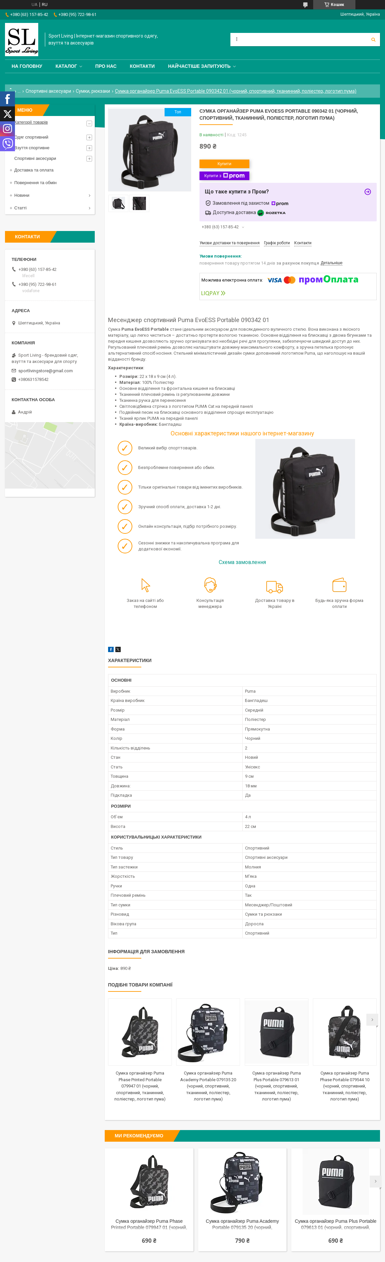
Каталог (66, 66)
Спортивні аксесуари (48, 91)
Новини (21, 195)
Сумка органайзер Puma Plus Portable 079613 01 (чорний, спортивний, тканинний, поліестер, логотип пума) (276, 1086)
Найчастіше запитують (199, 66)
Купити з (224, 176)
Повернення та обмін (35, 182)
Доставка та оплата (34, 170)
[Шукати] (373, 39)
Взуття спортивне (32, 147)
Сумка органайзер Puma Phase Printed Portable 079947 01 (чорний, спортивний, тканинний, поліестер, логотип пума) (140, 1086)
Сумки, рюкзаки (93, 91)
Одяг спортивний (31, 137)
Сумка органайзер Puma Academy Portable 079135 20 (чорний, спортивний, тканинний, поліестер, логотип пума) (208, 1086)
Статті (20, 207)
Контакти (142, 66)
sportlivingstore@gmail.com (45, 370)
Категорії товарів (31, 122)
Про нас (106, 66)
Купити (224, 163)
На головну (27, 66)
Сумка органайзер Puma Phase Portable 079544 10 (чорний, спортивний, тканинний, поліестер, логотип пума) (344, 1086)
